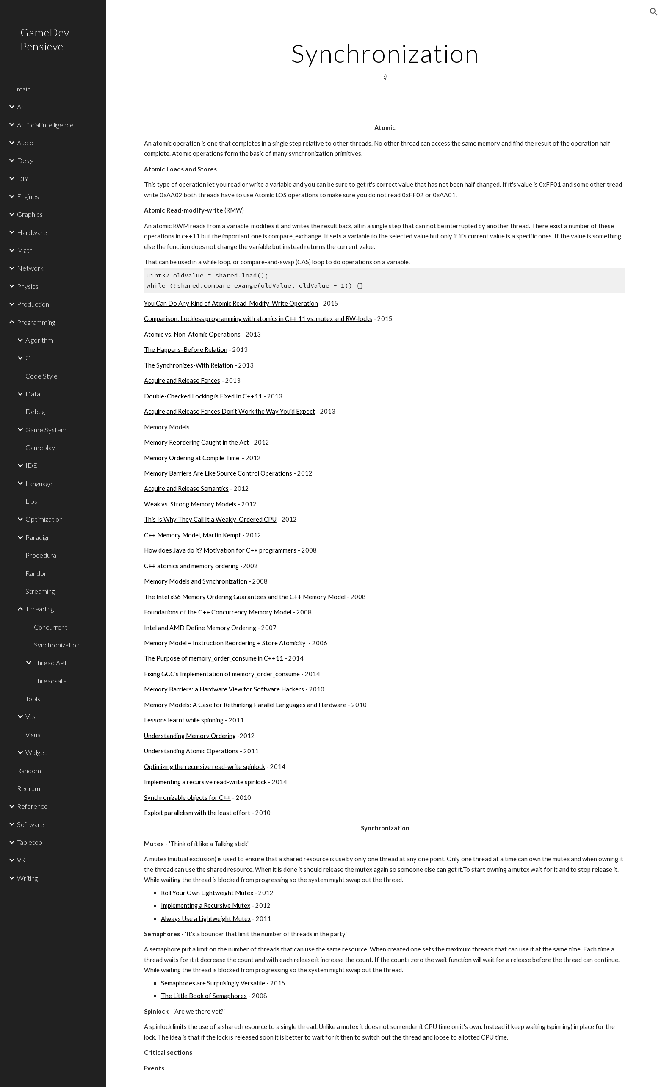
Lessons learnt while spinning (184, 720)
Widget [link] (36, 752)
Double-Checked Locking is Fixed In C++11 (203, 396)
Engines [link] (28, 196)
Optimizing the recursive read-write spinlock (204, 766)
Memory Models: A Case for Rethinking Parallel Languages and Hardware (245, 704)
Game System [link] (45, 430)
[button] (654, 12)
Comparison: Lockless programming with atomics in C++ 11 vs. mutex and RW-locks (258, 318)
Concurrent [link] (50, 627)
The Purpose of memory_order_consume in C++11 (213, 658)
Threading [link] (39, 609)
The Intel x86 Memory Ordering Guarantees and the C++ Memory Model (245, 596)
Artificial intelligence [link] (45, 125)
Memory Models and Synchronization (195, 581)
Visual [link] (33, 734)
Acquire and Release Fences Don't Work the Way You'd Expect (229, 411)
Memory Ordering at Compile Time (191, 458)
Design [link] (27, 160)
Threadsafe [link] (50, 681)
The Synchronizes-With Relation (188, 365)
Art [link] (21, 106)
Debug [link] (35, 411)
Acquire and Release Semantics (186, 488)
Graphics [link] (30, 214)
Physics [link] (28, 286)
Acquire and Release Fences (182, 380)
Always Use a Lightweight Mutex (206, 918)
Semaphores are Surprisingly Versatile (213, 983)
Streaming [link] (40, 591)
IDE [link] (31, 465)
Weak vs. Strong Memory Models (190, 504)
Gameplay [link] (40, 447)
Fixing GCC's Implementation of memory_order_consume (222, 674)
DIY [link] (22, 178)
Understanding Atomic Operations (191, 751)
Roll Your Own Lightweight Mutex (207, 892)
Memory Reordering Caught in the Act (196, 442)
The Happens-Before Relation (185, 349)
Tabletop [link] (29, 842)
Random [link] (37, 573)
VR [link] (21, 860)
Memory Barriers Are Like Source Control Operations (218, 473)
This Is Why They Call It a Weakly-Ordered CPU (210, 519)
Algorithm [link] (39, 340)
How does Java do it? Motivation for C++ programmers (220, 550)
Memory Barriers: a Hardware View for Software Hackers (224, 689)
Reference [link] (32, 806)
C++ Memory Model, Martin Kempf (192, 535)
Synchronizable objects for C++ (187, 797)
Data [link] (32, 394)
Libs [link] (31, 501)
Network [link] (30, 268)
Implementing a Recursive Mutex (205, 905)
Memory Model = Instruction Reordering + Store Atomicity (226, 643)
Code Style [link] (41, 376)
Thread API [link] (50, 662)
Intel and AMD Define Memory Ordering (200, 627)
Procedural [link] (41, 555)
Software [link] (30, 824)
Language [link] (39, 483)
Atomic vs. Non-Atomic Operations (192, 334)
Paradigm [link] (39, 537)
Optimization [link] (44, 519)
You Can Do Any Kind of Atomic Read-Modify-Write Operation (231, 303)
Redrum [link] (28, 788)
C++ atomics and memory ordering (191, 566)
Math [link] (25, 250)
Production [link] (33, 304)
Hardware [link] (32, 232)
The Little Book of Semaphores (204, 995)
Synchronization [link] (57, 645)
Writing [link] (27, 878)
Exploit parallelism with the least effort (197, 812)
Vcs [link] (30, 716)
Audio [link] (25, 142)
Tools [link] (32, 698)
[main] (385, 61)
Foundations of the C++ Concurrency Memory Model (217, 612)
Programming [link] (36, 322)
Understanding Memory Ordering (190, 735)
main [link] (23, 89)
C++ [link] (31, 358)
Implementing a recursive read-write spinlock (205, 782)
